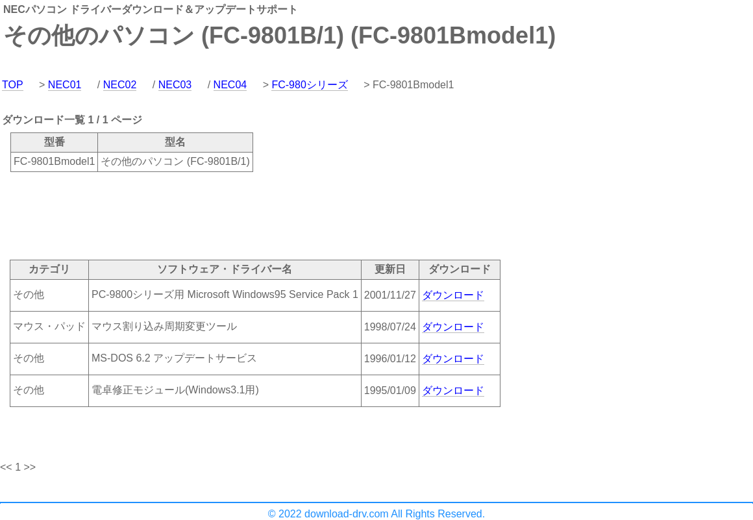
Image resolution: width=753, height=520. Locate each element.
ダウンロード (453, 295)
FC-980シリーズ (309, 84)
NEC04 (230, 84)
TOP (12, 84)
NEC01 (65, 84)
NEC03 (175, 84)
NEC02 (120, 84)
